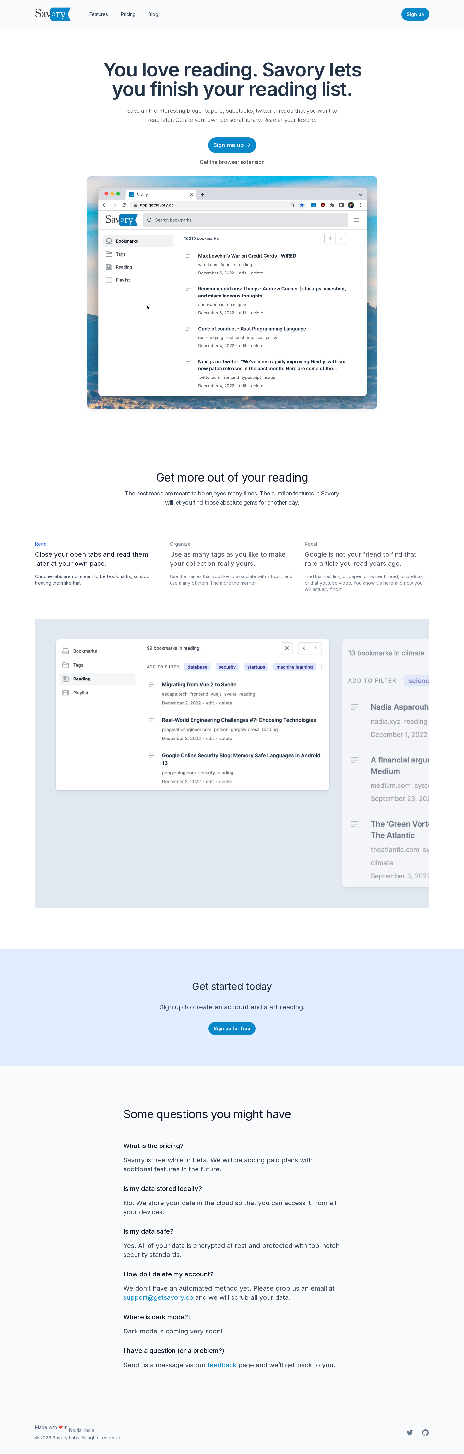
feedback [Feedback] (222, 1365)
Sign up (415, 14)
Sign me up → (232, 145)
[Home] (53, 14)
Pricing (128, 14)
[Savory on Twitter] (410, 1433)
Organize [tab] (180, 544)
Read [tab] (41, 544)
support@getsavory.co (158, 1297)
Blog (153, 14)
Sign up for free (232, 1028)
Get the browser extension (232, 162)
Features (98, 14)
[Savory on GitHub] (425, 1433)
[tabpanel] (192, 763)
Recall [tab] (312, 544)
